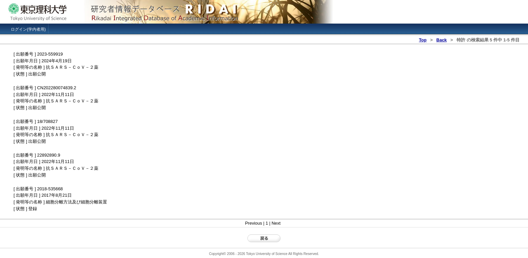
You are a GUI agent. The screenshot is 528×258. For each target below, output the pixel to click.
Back (441, 39)
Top (423, 39)
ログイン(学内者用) (28, 29)
